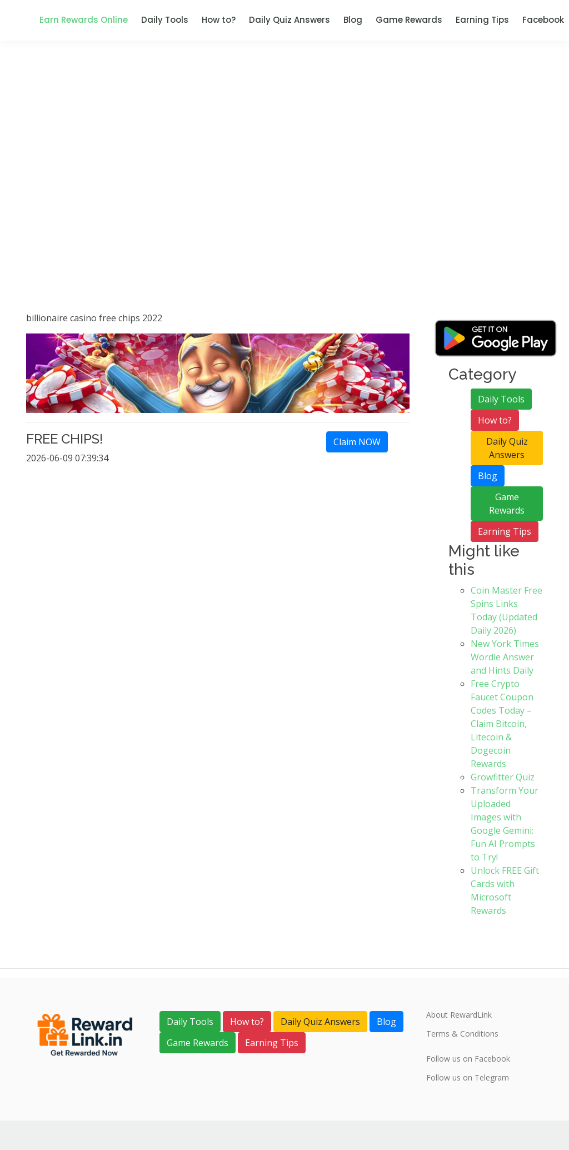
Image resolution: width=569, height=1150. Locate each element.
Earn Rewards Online (83, 20)
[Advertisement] (284, 194)
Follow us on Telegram (467, 1078)
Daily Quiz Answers (289, 20)
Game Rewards (409, 20)
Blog (352, 20)
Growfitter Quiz (503, 777)
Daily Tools (164, 20)
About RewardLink (459, 1015)
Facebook (543, 20)
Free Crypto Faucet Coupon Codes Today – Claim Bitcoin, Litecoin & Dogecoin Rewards (502, 724)
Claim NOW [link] (357, 442)
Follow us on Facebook (468, 1059)
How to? (219, 20)
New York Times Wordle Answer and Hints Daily (505, 657)
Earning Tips (482, 20)
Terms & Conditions (462, 1034)
